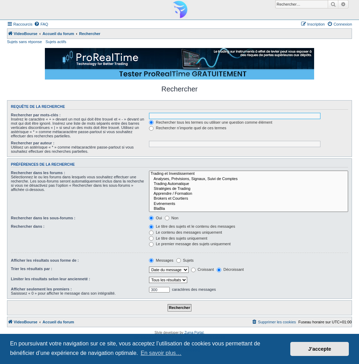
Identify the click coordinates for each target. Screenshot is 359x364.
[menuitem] (41, 24)
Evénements (248, 203)
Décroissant (230, 269)
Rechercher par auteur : (32, 143)
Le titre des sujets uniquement (178, 238)
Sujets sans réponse (24, 42)
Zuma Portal (193, 333)
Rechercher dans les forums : (38, 173)
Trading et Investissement (248, 173)
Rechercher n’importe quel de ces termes (187, 128)
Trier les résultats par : (31, 269)
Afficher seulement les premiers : (41, 289)
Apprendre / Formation (248, 193)
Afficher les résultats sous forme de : (45, 260)
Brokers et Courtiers (248, 198)
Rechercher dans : (28, 226)
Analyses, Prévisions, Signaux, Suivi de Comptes (248, 179)
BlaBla (248, 208)
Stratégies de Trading (248, 188)
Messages (161, 260)
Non (171, 218)
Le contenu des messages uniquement (185, 232)
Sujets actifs (56, 42)
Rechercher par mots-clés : (36, 115)
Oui (155, 218)
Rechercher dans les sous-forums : (43, 218)
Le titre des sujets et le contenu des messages (192, 226)
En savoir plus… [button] (161, 353)
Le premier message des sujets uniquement (189, 244)
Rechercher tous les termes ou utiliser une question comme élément (210, 122)
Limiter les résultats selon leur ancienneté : (50, 279)
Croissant (202, 269)
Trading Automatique (248, 183)
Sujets (185, 260)
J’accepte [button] (319, 349)
